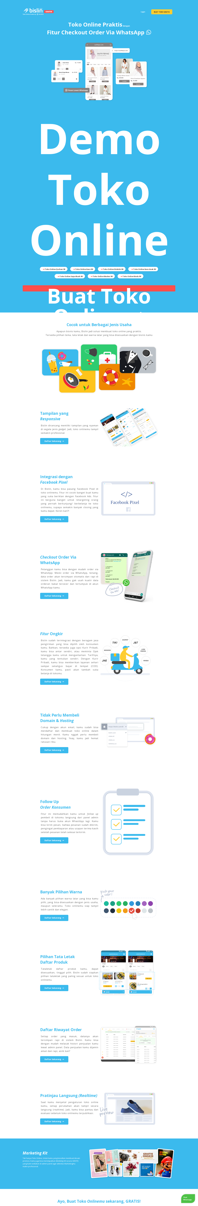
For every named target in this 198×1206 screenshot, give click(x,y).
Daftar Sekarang (54, 441)
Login (143, 12)
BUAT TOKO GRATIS (162, 12)
